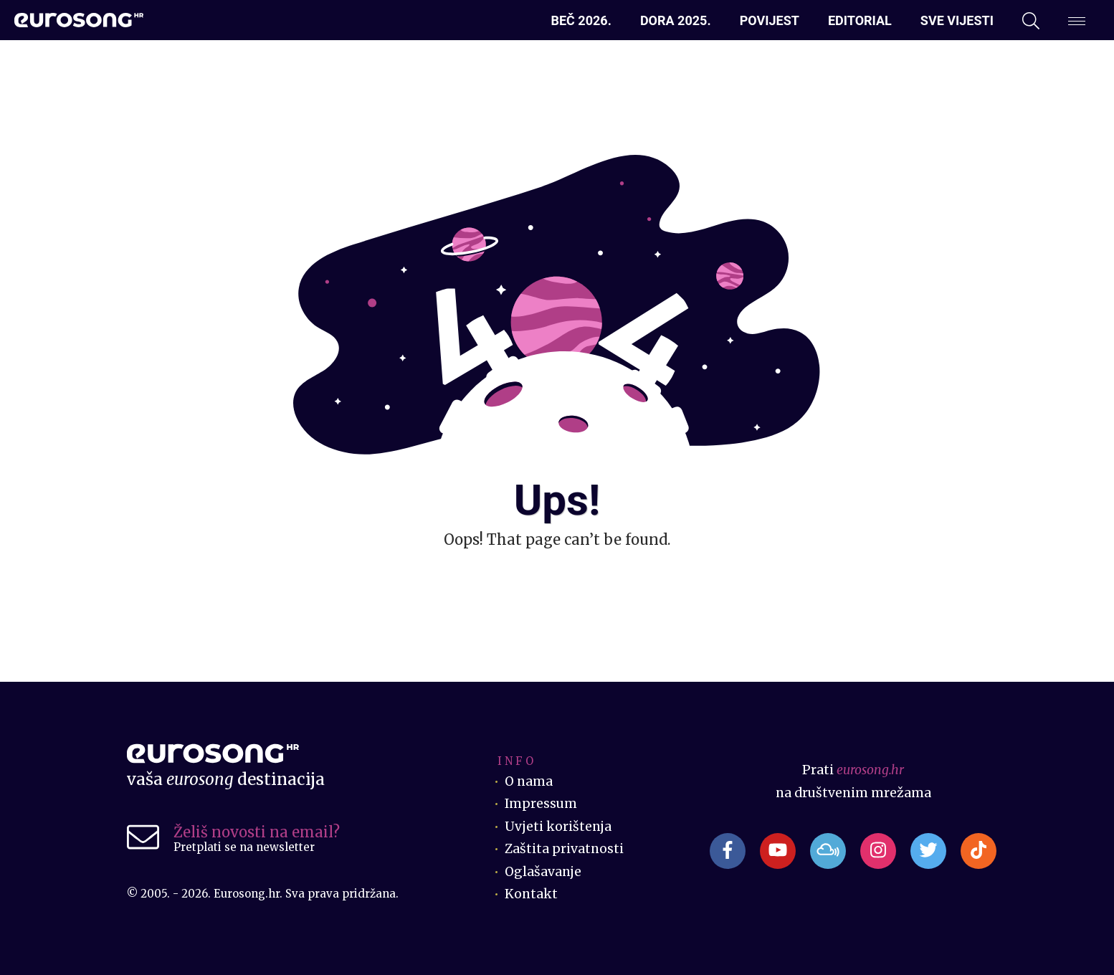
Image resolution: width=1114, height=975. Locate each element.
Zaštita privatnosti (564, 849)
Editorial (860, 20)
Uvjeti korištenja (558, 826)
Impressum (541, 804)
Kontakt (531, 894)
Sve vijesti (957, 20)
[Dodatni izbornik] (1076, 20)
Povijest (769, 20)
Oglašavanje (543, 872)
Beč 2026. (581, 20)
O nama (529, 781)
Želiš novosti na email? (256, 832)
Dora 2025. (675, 20)
